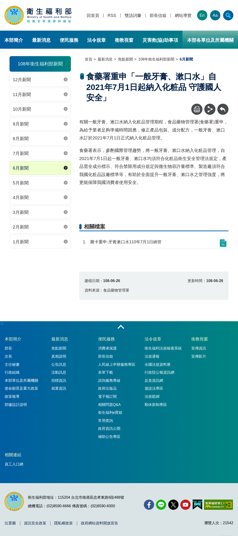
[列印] (196, 109)
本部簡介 (13, 40)
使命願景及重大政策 (21, 388)
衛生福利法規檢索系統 (163, 348)
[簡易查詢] (228, 15)
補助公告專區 (109, 437)
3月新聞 (21, 212)
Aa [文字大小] (215, 15)
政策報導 (12, 396)
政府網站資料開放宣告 (99, 523)
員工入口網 (14, 464)
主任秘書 (12, 364)
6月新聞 (21, 168)
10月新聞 (22, 109)
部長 (8, 348)
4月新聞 (21, 197)
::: (1, 2)
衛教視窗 (124, 40)
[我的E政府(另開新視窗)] (197, 505)
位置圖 (10, 523)
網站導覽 (183, 15)
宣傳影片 (198, 356)
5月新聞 (21, 182)
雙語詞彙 (133, 15)
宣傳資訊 (198, 348)
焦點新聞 (125, 59)
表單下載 (105, 372)
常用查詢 (105, 421)
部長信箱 (158, 15)
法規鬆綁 (152, 396)
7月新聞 (21, 153)
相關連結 (13, 455)
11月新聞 (22, 94)
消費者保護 (107, 348)
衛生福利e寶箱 (110, 412)
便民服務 (69, 40)
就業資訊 (58, 388)
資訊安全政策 (35, 523)
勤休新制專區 (156, 405)
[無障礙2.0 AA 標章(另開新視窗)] (218, 505)
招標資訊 (58, 380)
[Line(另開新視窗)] (161, 505)
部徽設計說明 (16, 405)
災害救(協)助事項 (160, 40)
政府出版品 (107, 388)
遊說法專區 (154, 388)
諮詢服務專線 (109, 380)
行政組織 (12, 372)
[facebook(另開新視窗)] (149, 505)
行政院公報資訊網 (159, 372)
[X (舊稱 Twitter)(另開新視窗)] (173, 505)
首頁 (88, 59)
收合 (121, 327)
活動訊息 (58, 372)
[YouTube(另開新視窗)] (185, 505)
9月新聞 (21, 124)
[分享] (209, 109)
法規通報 (152, 356)
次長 (8, 356)
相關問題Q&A (109, 405)
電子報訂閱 (107, 396)
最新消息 (41, 40)
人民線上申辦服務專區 (116, 364)
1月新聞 (21, 241)
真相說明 (58, 356)
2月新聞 (21, 227)
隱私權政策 (63, 523)
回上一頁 (222, 106)
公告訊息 (58, 364)
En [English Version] (202, 15)
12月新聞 (22, 79)
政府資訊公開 (109, 428)
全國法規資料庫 (158, 364)
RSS (112, 15)
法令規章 (96, 40)
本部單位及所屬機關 (21, 380)
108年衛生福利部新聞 (156, 59)
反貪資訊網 (154, 380)
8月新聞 (21, 138)
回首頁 (93, 15)
